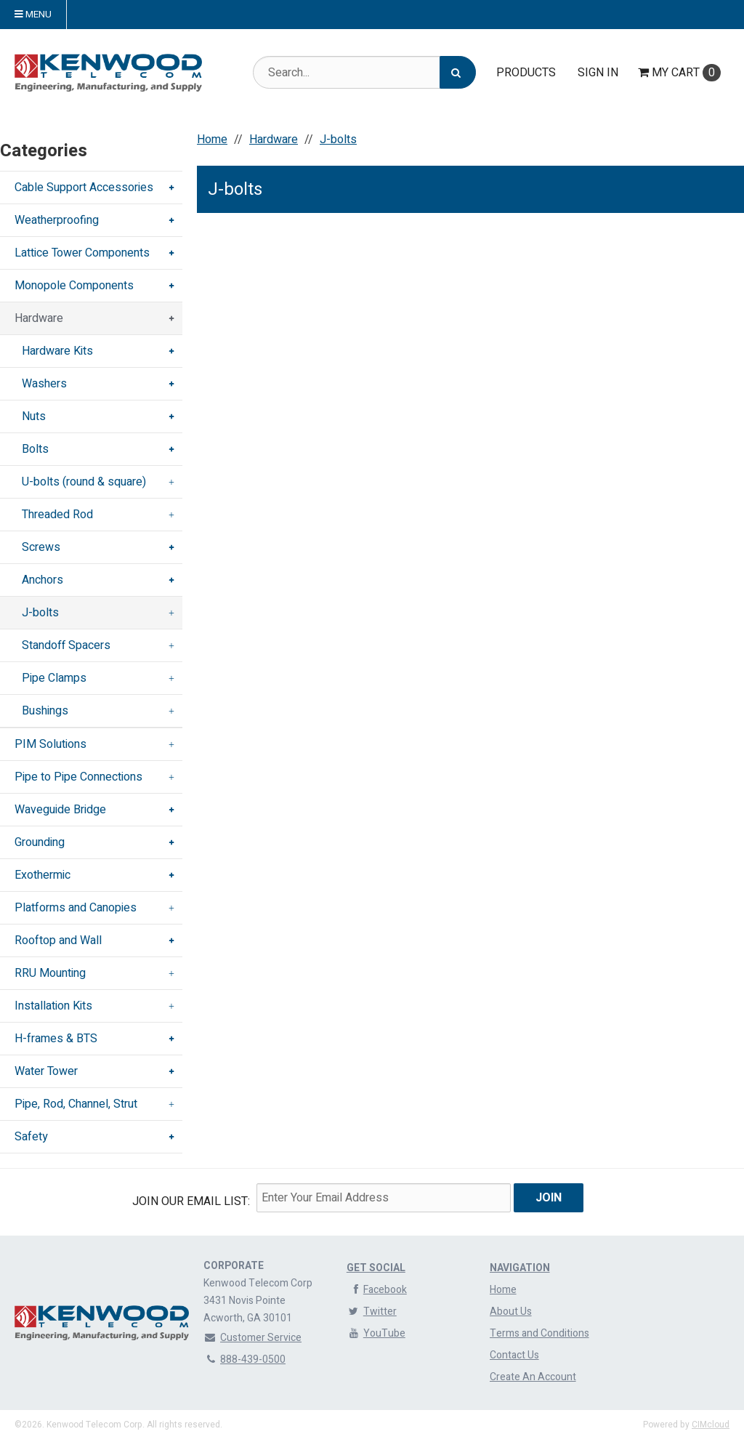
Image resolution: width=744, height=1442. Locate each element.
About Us (511, 1311)
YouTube (376, 1333)
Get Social (376, 1268)
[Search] (458, 72)
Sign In (598, 72)
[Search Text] (364, 72)
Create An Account (533, 1377)
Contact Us (514, 1355)
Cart (679, 72)
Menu (33, 14)
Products (526, 72)
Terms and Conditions (539, 1333)
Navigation (520, 1268)
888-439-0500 (244, 1359)
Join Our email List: (191, 1201)
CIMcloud (710, 1424)
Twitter (372, 1311)
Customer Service (252, 1337)
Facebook (377, 1289)
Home (503, 1289)
